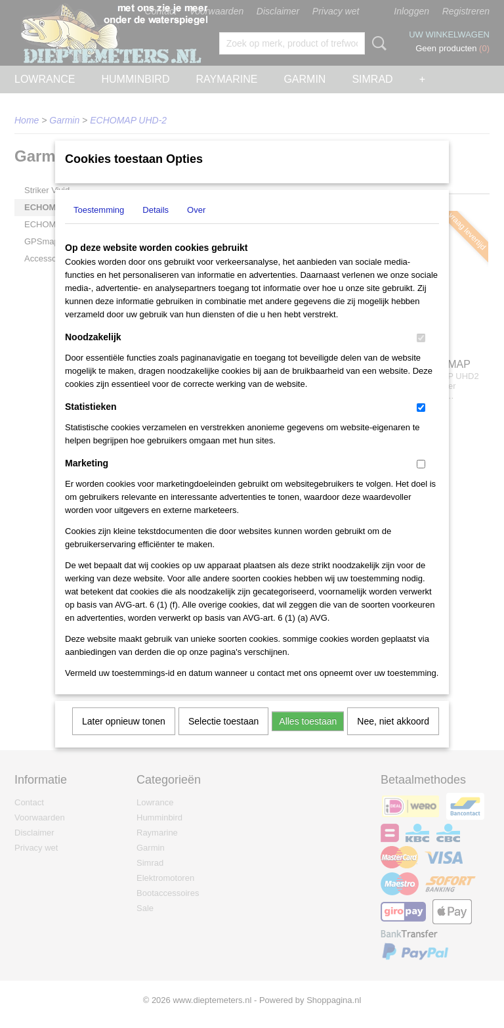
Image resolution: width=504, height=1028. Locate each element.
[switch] (421, 355)
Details (155, 227)
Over (196, 227)
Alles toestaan (308, 738)
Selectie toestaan (223, 738)
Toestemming (99, 227)
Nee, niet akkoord (393, 738)
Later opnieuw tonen (123, 738)
